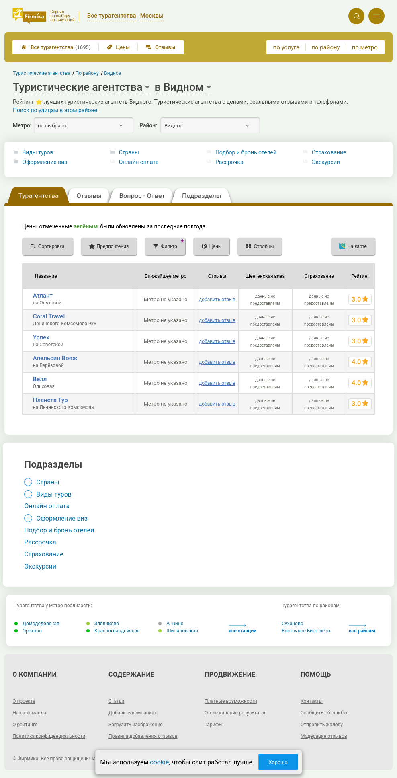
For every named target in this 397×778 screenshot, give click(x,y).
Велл (40, 379)
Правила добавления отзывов (142, 736)
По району (87, 73)
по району (325, 47)
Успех (41, 337)
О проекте (23, 701)
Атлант (43, 295)
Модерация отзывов (324, 736)
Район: (148, 125)
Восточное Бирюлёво (306, 631)
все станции (242, 629)
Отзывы (160, 47)
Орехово (28, 631)
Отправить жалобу (322, 724)
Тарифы (214, 724)
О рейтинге (24, 724)
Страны (129, 152)
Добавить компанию (132, 713)
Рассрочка (229, 162)
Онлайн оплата (139, 162)
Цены (118, 47)
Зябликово (102, 623)
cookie (159, 762)
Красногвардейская (112, 631)
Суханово (292, 623)
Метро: (22, 125)
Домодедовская (36, 623)
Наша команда (29, 713)
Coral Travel (49, 316)
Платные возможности (231, 701)
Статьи (116, 701)
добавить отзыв (217, 299)
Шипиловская (178, 631)
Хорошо (278, 762)
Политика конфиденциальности (48, 736)
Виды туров (38, 152)
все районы (362, 629)
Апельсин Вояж (55, 358)
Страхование (329, 152)
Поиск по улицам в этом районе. (56, 110)
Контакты (312, 701)
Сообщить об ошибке (324, 713)
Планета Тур (50, 400)
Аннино (170, 623)
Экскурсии (326, 162)
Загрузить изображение (135, 724)
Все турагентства (55, 47)
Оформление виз (45, 162)
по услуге (286, 47)
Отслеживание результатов (236, 713)
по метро (365, 47)
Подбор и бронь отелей (245, 152)
